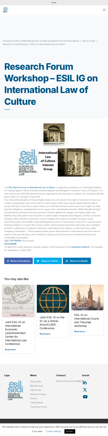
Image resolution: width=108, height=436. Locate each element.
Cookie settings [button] (53, 431)
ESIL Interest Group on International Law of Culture (32, 187)
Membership (36, 386)
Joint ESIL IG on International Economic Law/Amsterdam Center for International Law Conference (16, 333)
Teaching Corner (38, 407)
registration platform (80, 247)
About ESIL (35, 381)
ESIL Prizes (35, 390)
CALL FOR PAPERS (12, 240)
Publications (36, 402)
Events (33, 398)
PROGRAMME (10, 244)
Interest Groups (38, 394)
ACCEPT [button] (70, 431)
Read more (10, 349)
